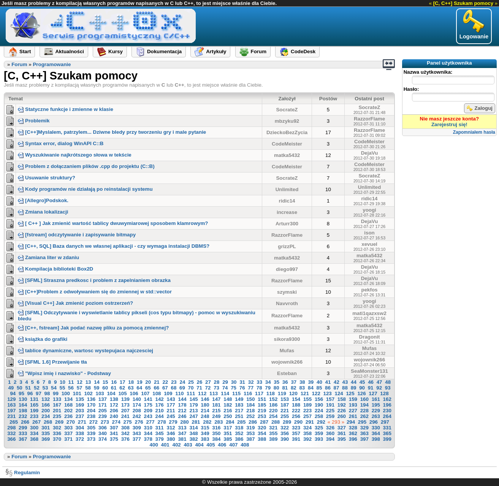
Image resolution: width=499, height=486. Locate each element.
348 (193, 433)
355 (273, 433)
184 (250, 405)
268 (48, 422)
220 (273, 410)
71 (199, 388)
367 (23, 439)
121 (305, 393)
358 (307, 433)
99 (56, 393)
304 (80, 428)
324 (307, 428)
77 (250, 388)
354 (262, 433)
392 (307, 439)
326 (330, 428)
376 (125, 439)
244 (159, 416)
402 (176, 445)
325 (319, 428)
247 (193, 416)
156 (319, 399)
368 (34, 439)
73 (216, 388)
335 (45, 433)
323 (296, 428)
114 (225, 393)
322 (284, 428)
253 (262, 416)
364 (376, 433)
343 (137, 433)
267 (36, 422)
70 (191, 388)
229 (376, 410)
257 (307, 416)
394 (330, 439)
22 (165, 382)
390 (284, 439)
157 (330, 399)
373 (91, 439)
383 (205, 439)
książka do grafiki (42, 339)
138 (114, 399)
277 (150, 422)
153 (284, 399)
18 (131, 382)
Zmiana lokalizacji (43, 212)
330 (376, 428)
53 (45, 388)
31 (242, 382)
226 (341, 410)
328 (353, 428)
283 (218, 422)
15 (105, 382)
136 (91, 399)
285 (241, 422)
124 (339, 393)
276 (139, 422)
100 (66, 393)
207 (125, 410)
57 (79, 388)
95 (21, 393)
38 (302, 382)
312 (170, 428)
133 (57, 399)
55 (62, 388)
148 (227, 399)
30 (234, 382)
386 (239, 439)
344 (148, 433)
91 (371, 388)
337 (68, 433)
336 (57, 433)
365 (387, 433)
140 (137, 399)
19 (140, 382)
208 (137, 410)
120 (293, 393)
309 (137, 428)
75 (233, 388)
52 (37, 388)
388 (262, 439)
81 (285, 388)
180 (205, 405)
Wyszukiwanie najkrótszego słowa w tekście (74, 155)
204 (91, 410)
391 (296, 439)
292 (321, 422)
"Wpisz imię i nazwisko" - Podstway (64, 373)
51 (28, 388)
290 (298, 422)
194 (364, 405)
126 (361, 393)
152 (273, 399)
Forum (19, 64)
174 (137, 405)
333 (23, 433)
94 (13, 393)
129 (11, 399)
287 (264, 422)
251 (239, 416)
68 (173, 388)
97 (38, 393)
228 (364, 410)
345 (159, 433)
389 (273, 439)
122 (316, 393)
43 (345, 382)
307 (114, 428)
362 (353, 433)
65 (148, 388)
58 (88, 388)
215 (216, 410)
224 (319, 410)
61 (114, 388)
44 (353, 382)
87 (336, 388)
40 (319, 382)
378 (148, 439)
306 (102, 428)
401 (165, 445)
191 (330, 405)
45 (362, 382)
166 (45, 405)
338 (80, 433)
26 (200, 382)
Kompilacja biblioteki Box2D (55, 269)
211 (170, 410)
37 (293, 382)
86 (328, 388)
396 (353, 439)
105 (122, 393)
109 (168, 393)
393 (319, 439)
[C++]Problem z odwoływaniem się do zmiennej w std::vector (95, 291)
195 (376, 405)
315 (205, 428)
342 (125, 433)
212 (182, 410)
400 (154, 445)
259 (330, 416)
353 (250, 433)
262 (364, 416)
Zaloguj (480, 108)
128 (384, 393)
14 (97, 382)
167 (57, 405)
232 (23, 416)
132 (45, 399)
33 (259, 382)
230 (387, 410)
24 (182, 382)
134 (68, 399)
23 (174, 382)
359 (319, 433)
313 (182, 428)
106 (134, 393)
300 (34, 428)
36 (285, 382)
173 (125, 405)
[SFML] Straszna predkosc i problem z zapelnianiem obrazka (94, 280)
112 (202, 393)
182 (227, 405)
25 (191, 382)
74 (225, 388)
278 (161, 422)
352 (239, 433)
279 (173, 422)
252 (250, 416)
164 (23, 405)
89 (353, 388)
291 (310, 422)
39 (311, 382)
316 (216, 428)
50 (19, 388)
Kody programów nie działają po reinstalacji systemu (85, 189)
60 (105, 388)
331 (387, 428)
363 (364, 433)
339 (91, 433)
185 (262, 405)
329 (364, 428)
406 (222, 445)
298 (11, 428)
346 (170, 433)
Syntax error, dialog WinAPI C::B (61, 143)
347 (182, 433)
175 (148, 405)
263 (376, 416)
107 (145, 393)
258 (319, 416)
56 (71, 388)
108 (156, 393)
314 (193, 428)
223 (307, 410)
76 (242, 388)
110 (179, 393)
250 (227, 416)
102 (88, 393)
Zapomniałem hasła (474, 132)
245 (170, 416)
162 (387, 399)
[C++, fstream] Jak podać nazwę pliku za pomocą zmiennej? (93, 328)
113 (213, 393)
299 (23, 428)
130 (23, 399)
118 (270, 393)
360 (330, 433)
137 (102, 399)
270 (71, 422)
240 (114, 416)
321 (273, 428)
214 (205, 410)
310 (148, 428)
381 (182, 439)
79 (268, 388)
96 (30, 393)
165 (34, 405)
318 (239, 428)
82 (293, 388)
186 (273, 405)
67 (165, 388)
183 (239, 405)
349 (205, 433)
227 (353, 410)
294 (351, 422)
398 (376, 439)
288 (275, 422)
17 (122, 382)
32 (251, 382)
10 (62, 382)
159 (353, 399)
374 (102, 439)
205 (102, 410)
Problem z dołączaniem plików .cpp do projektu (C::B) (86, 166)
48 (388, 382)
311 (159, 428)
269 (59, 422)
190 (319, 405)
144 (182, 399)
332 (11, 433)
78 (259, 388)
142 (159, 399)
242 (137, 416)
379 (159, 439)
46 (371, 382)
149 (239, 399)
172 (114, 405)
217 (239, 410)
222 (296, 410)
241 (125, 416)
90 (362, 388)
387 (250, 439)
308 (125, 428)
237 (80, 416)
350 (216, 433)
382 (193, 439)
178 (182, 405)
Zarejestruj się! (449, 124)
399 (387, 439)
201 (57, 410)
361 (341, 433)
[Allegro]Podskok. (43, 200)
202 (68, 410)
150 (250, 399)
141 (148, 399)
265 (14, 422)
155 (307, 399)
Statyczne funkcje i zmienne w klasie (65, 109)
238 (91, 416)
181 (216, 405)
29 (225, 382)
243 (148, 416)
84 (311, 388)
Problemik (33, 120)
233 (34, 416)
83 (302, 388)
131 (34, 399)
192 (341, 405)
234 (45, 416)
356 (284, 433)
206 (114, 410)
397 (364, 439)
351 (227, 433)
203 (80, 410)
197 (11, 410)
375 (114, 439)
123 (327, 393)
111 (191, 393)
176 (159, 405)
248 (205, 416)
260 (341, 416)
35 (276, 382)
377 (137, 439)
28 (217, 382)
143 (170, 399)
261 (353, 416)
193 (353, 405)
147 (216, 399)
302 (57, 428)
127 (373, 393)
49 (11, 388)
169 (80, 405)
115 (236, 393)
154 (296, 399)
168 (68, 405)
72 (208, 388)
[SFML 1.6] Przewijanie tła (52, 362)
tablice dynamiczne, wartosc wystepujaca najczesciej (85, 350)
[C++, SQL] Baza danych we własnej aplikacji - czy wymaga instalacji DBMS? (113, 246)
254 (273, 416)
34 (268, 382)
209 (148, 410)
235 (57, 416)
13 (88, 382)
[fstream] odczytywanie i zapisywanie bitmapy (77, 234)
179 (193, 405)
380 (170, 439)
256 (296, 416)
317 (227, 428)
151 (262, 399)
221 (284, 410)
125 (350, 393)
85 (319, 388)
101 (77, 393)
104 (111, 393)
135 (80, 399)
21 (157, 382)
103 (99, 393)
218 (250, 410)
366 (11, 439)
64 (139, 388)
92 (379, 388)
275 (128, 422)
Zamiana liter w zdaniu (48, 257)
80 (276, 388)
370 (57, 439)
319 (250, 428)
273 (105, 422)
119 (282, 393)
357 (296, 433)
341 (114, 433)
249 (216, 416)
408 (245, 445)
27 (208, 382)
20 (148, 382)
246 (182, 416)
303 (68, 428)
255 (284, 416)
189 (307, 405)
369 (45, 439)
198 (23, 410)
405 (210, 445)
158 (341, 399)
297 (385, 422)
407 (233, 445)
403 (188, 445)
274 (116, 422)
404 (199, 445)
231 (11, 416)
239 (102, 416)
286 (253, 422)
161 (376, 399)
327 (341, 428)
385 (227, 439)
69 (182, 388)
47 (379, 382)
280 (184, 422)
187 (284, 405)
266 (25, 422)
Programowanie (52, 64)
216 (227, 410)
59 (97, 388)
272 (93, 422)
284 (230, 422)
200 (45, 410)
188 (296, 405)
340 (102, 433)
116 (248, 393)
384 (216, 439)
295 (362, 422)
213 (193, 410)
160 (364, 399)
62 (122, 388)
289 (287, 422)
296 (373, 422)
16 (114, 382)
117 (259, 393)
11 (71, 382)
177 (170, 405)
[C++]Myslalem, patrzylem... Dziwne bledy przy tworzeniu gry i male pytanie (112, 132)
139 (125, 399)
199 (34, 410)
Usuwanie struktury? (46, 177)
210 (159, 410)
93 (388, 388)
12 (79, 382)
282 (207, 422)
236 (68, 416)
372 (80, 439)
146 (205, 399)
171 (102, 405)
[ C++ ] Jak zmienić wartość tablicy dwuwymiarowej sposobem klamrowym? (113, 223)
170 (91, 405)
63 (131, 388)
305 (91, 428)
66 (156, 388)
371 (68, 439)
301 (45, 428)
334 (34, 433)
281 (196, 422)
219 (262, 410)
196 (387, 405)
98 (47, 393)
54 (54, 388)
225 (330, 410)
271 (82, 422)
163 (11, 405)
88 (345, 388)
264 (387, 416)
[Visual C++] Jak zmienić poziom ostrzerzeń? (75, 303)
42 (336, 382)
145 (193, 399)
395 (341, 439)
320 (262, 428)
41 (328, 382)
